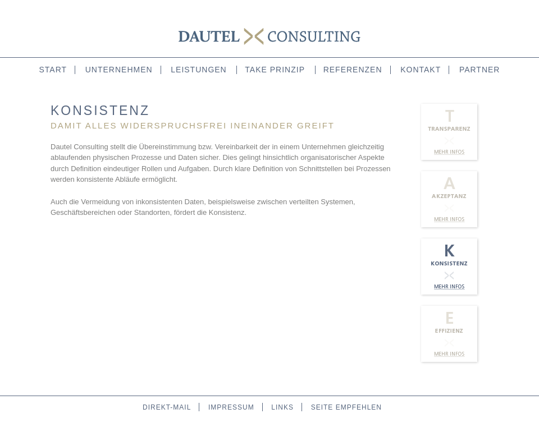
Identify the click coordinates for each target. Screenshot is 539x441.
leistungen (198, 69)
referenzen (352, 69)
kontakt (420, 69)
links (282, 407)
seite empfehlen (346, 407)
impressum (231, 407)
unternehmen (119, 69)
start (53, 69)
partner (479, 69)
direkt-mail (167, 407)
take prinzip (275, 69)
